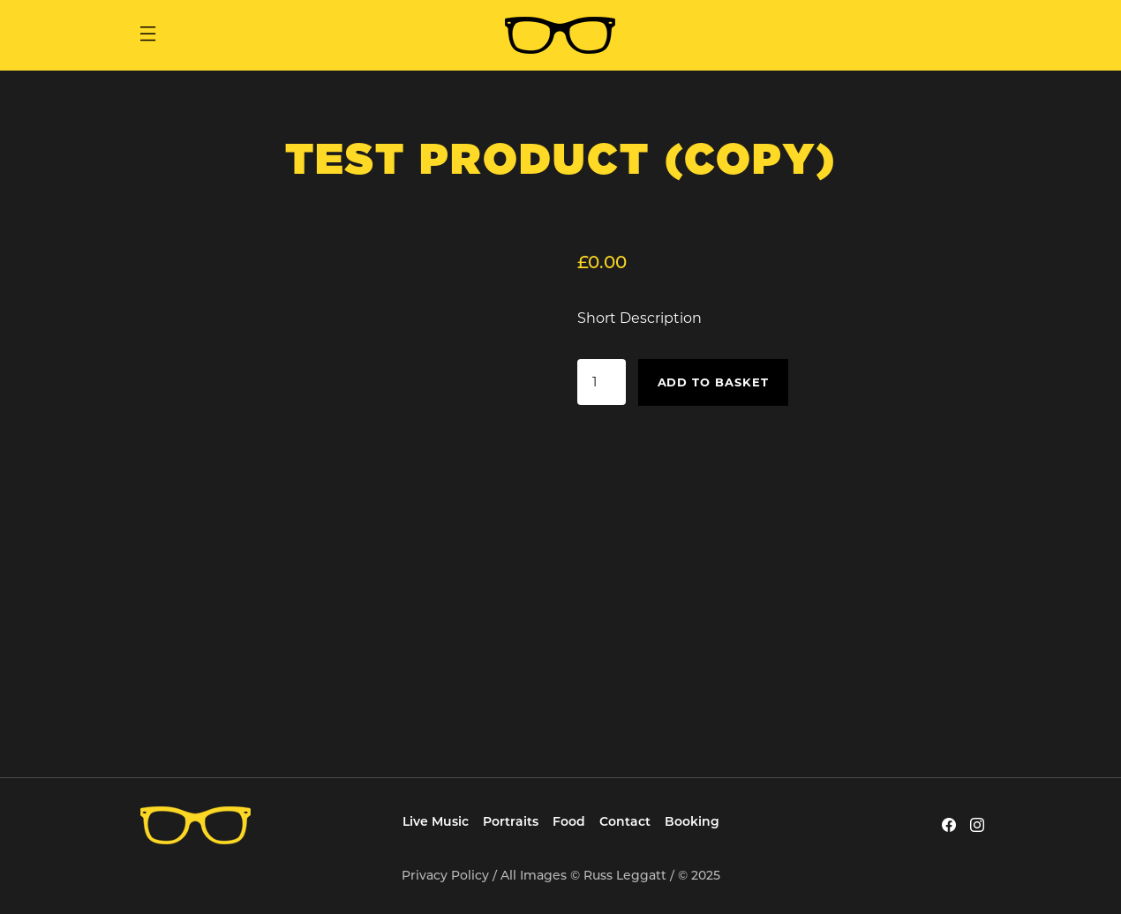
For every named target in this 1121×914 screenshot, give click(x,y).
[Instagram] (977, 825)
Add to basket (714, 382)
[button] (147, 35)
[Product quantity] (601, 382)
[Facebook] (949, 825)
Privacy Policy (445, 875)
